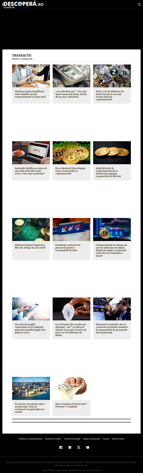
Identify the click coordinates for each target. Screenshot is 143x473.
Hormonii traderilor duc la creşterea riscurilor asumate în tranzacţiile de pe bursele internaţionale (111, 325)
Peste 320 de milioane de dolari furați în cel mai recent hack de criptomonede (112, 94)
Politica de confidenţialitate (32, 433)
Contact (105, 433)
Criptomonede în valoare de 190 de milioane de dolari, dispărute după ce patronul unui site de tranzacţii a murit (111, 247)
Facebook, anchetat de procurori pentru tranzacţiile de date (71, 245)
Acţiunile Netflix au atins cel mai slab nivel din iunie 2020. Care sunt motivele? (31, 168)
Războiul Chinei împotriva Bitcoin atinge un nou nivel (30, 243)
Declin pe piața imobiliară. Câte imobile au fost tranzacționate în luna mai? (30, 94)
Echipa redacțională (90, 433)
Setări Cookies (116, 433)
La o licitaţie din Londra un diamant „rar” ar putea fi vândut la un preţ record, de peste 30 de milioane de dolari (70, 327)
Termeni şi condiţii (71, 433)
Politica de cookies (53, 433)
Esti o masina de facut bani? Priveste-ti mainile (70, 402)
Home (15, 58)
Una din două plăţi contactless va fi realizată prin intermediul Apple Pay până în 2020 (30, 325)
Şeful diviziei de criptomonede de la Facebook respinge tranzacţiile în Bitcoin (108, 169)
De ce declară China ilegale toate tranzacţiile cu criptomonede (70, 168)
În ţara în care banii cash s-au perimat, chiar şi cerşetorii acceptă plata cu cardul (31, 404)
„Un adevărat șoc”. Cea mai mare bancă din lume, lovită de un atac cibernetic (70, 94)
